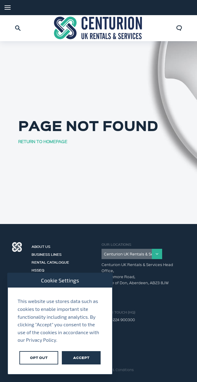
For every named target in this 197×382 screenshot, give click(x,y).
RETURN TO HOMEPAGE (42, 141)
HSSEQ (38, 269)
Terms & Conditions (117, 369)
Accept (81, 357)
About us (41, 246)
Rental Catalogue (50, 261)
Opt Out (39, 357)
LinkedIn (185, 8)
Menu (7, 7)
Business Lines (47, 253)
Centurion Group (17, 247)
